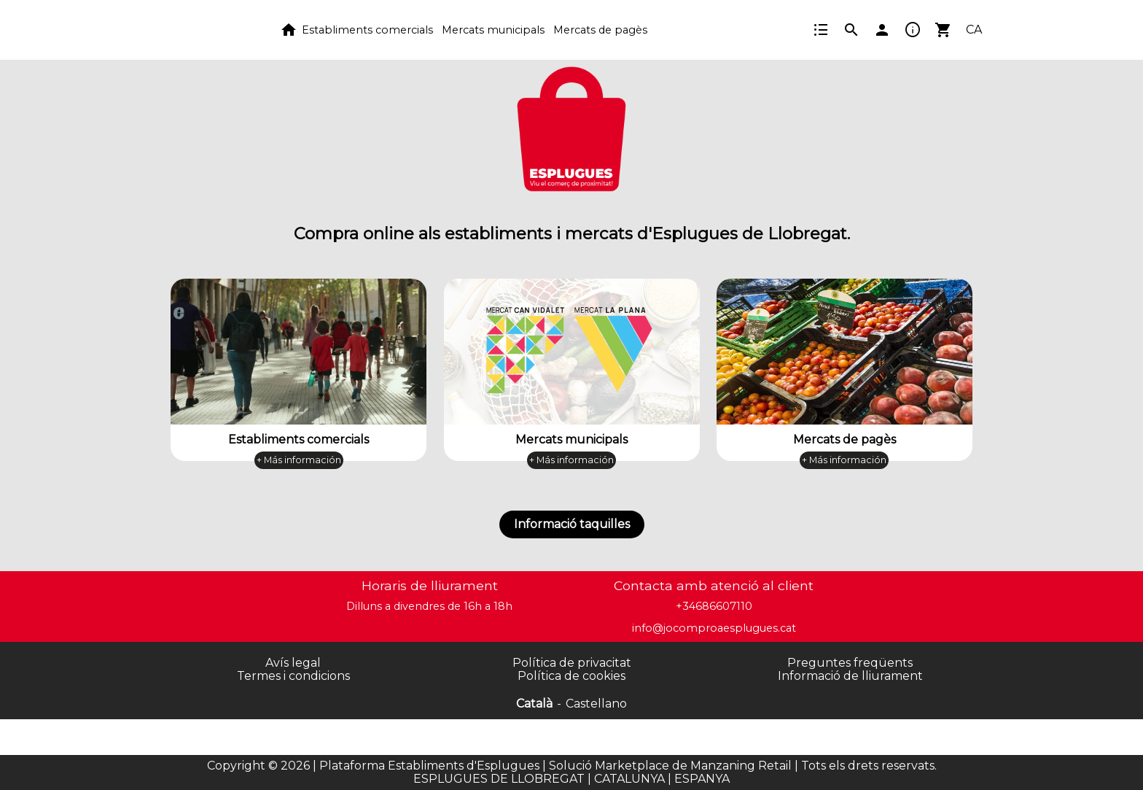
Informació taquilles (572, 524)
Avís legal (293, 663)
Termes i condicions (293, 676)
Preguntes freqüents (850, 663)
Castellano (596, 703)
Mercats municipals (493, 29)
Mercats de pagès (600, 29)
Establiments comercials (367, 29)
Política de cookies (571, 676)
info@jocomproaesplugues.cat (714, 628)
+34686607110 (714, 606)
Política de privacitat (571, 663)
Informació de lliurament (850, 676)
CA (974, 29)
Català (534, 703)
